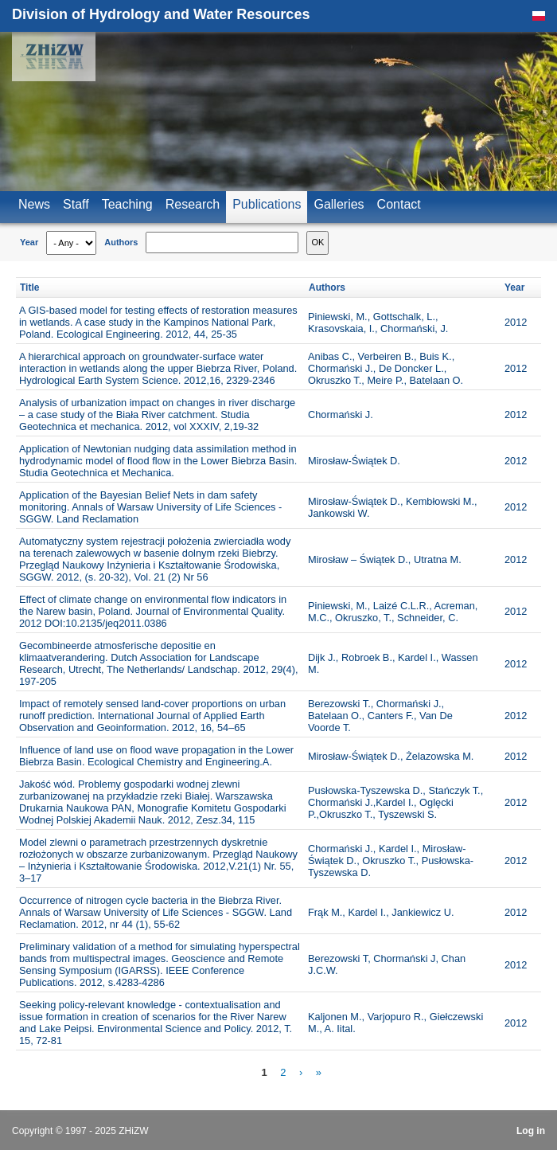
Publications (266, 204)
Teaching (127, 204)
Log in (530, 1130)
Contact (399, 204)
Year (29, 242)
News (34, 204)
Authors (121, 242)
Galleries (339, 204)
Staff (76, 204)
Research (193, 204)
